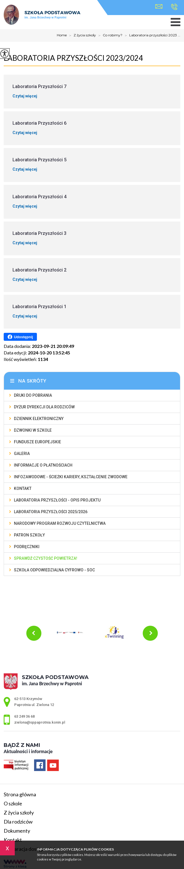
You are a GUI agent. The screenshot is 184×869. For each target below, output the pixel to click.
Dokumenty (17, 831)
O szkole (13, 803)
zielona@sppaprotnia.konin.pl (158, 6)
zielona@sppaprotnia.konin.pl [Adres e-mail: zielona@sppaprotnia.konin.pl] (39, 722)
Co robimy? (109, 35)
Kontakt (13, 840)
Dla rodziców (18, 821)
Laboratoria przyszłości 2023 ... (151, 35)
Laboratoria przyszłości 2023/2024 (73, 57)
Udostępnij (20, 337)
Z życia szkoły (81, 35)
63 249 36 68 (174, 6)
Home (62, 35)
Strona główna (20, 794)
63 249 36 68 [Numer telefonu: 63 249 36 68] (24, 716)
